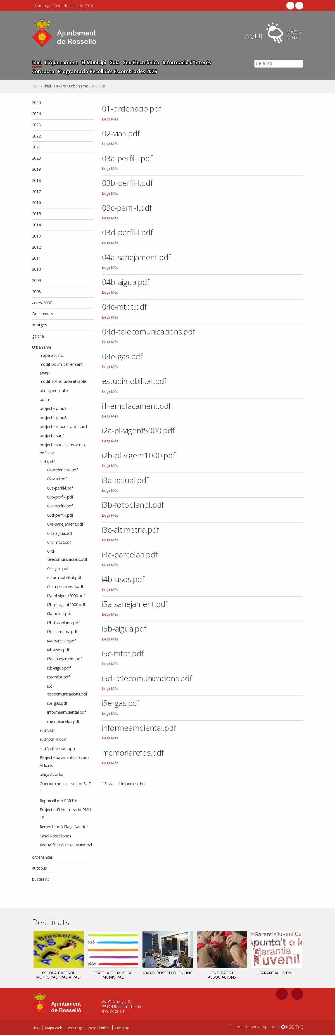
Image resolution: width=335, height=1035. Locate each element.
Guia (112, 62)
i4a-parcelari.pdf (130, 554)
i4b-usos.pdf (123, 579)
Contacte (122, 1027)
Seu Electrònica (137, 62)
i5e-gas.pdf (120, 702)
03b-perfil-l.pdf (127, 182)
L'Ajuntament (60, 62)
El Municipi (91, 62)
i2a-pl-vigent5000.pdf (138, 430)
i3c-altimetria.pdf (130, 529)
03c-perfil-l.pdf (127, 207)
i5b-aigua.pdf (124, 628)
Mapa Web (53, 1027)
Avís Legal (76, 1027)
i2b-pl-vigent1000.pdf (138, 455)
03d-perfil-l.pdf (127, 232)
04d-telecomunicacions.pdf (148, 331)
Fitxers (60, 86)
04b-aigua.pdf (125, 282)
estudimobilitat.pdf (134, 381)
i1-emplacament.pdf (136, 405)
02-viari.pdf (121, 133)
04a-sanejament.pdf (136, 257)
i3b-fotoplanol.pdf (133, 504)
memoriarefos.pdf (133, 752)
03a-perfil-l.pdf (127, 158)
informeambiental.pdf (139, 727)
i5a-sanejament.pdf (135, 604)
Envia (108, 783)
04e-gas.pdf (122, 356)
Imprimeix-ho (133, 783)
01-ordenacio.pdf (131, 108)
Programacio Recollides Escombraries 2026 (80, 71)
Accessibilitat (99, 1027)
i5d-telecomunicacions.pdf (147, 678)
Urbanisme (78, 86)
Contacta (218, 62)
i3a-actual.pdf (125, 480)
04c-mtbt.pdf (124, 306)
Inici (37, 62)
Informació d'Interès (181, 62)
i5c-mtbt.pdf (123, 653)
